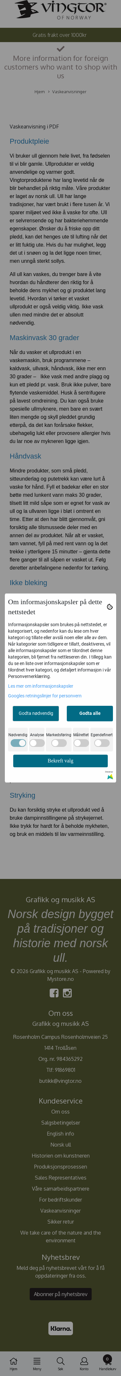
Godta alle (90, 713)
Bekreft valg (61, 760)
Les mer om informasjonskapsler (40, 686)
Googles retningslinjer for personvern (45, 695)
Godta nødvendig (36, 713)
